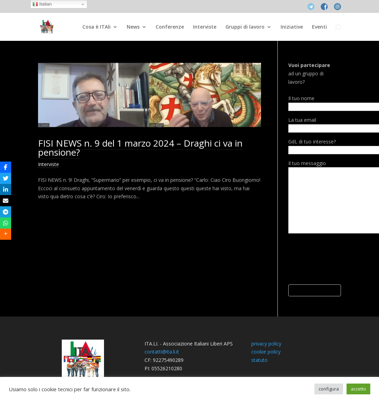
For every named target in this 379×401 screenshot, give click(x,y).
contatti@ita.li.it (161, 351)
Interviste (204, 27)
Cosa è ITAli (96, 27)
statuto (259, 360)
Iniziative (292, 27)
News (133, 27)
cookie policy (266, 351)
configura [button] (329, 389)
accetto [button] (358, 389)
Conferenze (170, 27)
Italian (42, 4)
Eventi (319, 27)
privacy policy (266, 343)
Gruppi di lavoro (245, 27)
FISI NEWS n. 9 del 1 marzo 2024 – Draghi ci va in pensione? (140, 147)
